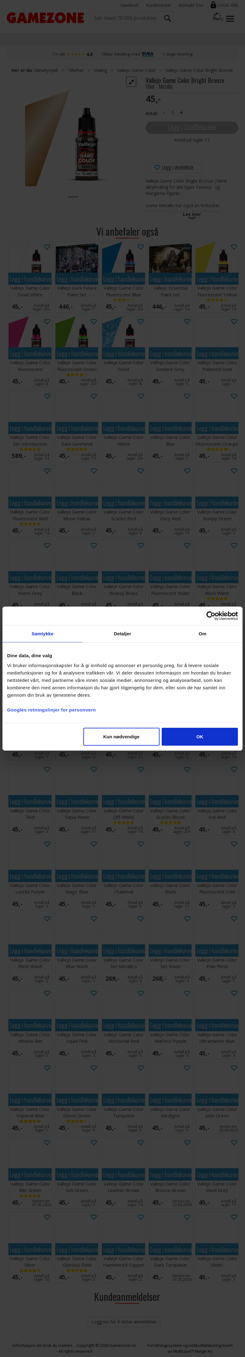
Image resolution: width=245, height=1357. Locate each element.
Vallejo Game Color (136, 70)
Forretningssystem (164, 1345)
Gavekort (129, 5)
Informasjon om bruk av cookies (42, 1345)
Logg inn (227, 5)
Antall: (152, 113)
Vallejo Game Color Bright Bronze (199, 70)
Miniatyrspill (46, 70)
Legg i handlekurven (192, 127)
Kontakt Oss (191, 5)
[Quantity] (172, 113)
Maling (100, 70)
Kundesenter (158, 5)
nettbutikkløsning (205, 1345)
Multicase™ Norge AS (192, 1351)
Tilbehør (76, 70)
